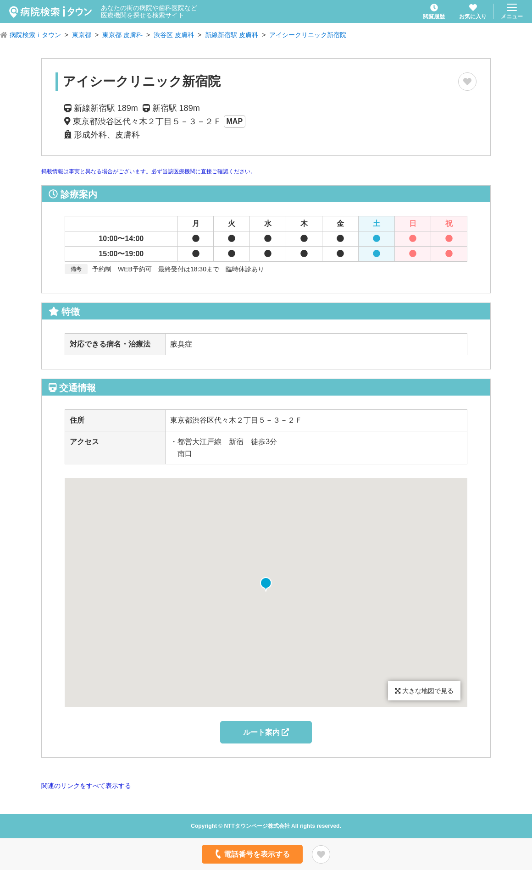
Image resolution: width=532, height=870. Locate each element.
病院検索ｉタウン (35, 35)
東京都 (81, 35)
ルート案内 (266, 732)
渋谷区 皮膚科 (174, 35)
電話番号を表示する (251, 854)
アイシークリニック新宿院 (307, 35)
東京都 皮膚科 (122, 35)
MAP (235, 121)
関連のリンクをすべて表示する (86, 785)
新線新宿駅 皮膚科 (231, 35)
